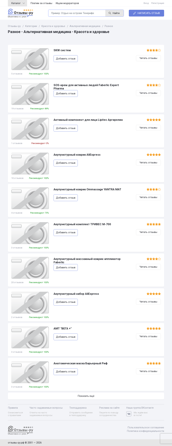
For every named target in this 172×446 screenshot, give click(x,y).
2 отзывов (16, 317)
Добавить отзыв (65, 58)
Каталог (18, 3)
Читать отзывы (148, 58)
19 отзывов (17, 108)
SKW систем (62, 50)
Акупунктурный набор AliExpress (76, 293)
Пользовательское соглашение (145, 427)
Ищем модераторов (67, 3)
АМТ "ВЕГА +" (63, 328)
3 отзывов (16, 247)
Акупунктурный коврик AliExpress (77, 154)
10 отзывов (17, 178)
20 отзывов (17, 282)
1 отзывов (16, 143)
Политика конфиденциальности (145, 431)
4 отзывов (16, 213)
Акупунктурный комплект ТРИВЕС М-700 (82, 224)
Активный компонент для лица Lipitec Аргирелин (88, 119)
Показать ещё (86, 395)
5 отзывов (16, 73)
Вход (146, 3)
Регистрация (157, 3)
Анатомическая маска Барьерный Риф (81, 363)
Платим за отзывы (41, 3)
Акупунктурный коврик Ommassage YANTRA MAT (87, 189)
